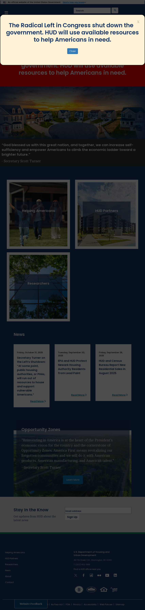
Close (72, 51)
